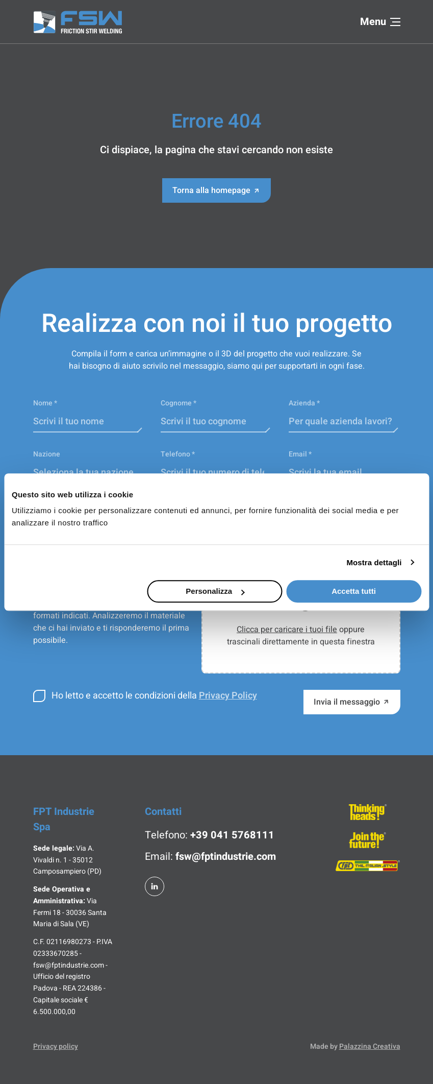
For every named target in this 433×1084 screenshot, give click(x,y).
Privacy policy (55, 1046)
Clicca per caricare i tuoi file (287, 629)
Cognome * (178, 403)
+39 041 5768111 (232, 835)
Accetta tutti (354, 591)
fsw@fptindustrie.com (225, 856)
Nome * (45, 403)
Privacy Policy (228, 696)
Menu (380, 21)
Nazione (46, 454)
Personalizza (215, 591)
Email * (300, 454)
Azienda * (304, 403)
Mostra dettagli (373, 562)
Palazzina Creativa (369, 1046)
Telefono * (178, 454)
